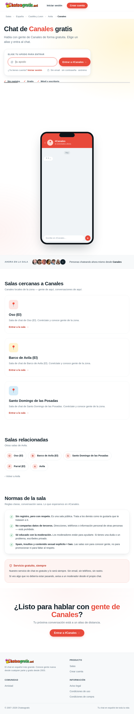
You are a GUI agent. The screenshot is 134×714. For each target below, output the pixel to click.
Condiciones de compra (82, 696)
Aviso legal (75, 685)
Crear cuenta (77, 5)
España (20, 16)
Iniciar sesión (54, 5)
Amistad (9, 685)
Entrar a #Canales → (74, 62)
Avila (50, 16)
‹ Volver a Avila (12, 476)
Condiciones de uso (80, 691)
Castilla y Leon (35, 16)
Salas (8, 16)
